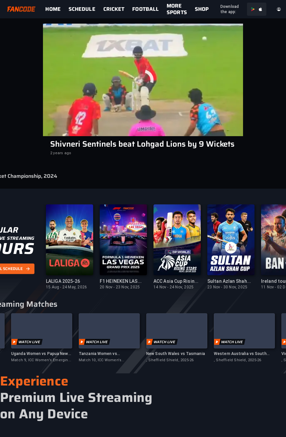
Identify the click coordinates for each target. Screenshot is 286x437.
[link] (56, 9)
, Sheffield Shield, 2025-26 (170, 360)
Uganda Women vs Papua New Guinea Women (39, 353)
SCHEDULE (82, 9)
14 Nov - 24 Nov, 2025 (173, 287)
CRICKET (114, 9)
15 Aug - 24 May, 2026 (66, 287)
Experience (34, 381)
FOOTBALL (145, 9)
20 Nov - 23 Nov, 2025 (120, 287)
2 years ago (60, 153)
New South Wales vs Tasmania (175, 353)
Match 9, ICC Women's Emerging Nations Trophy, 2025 (41, 360)
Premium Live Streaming (76, 398)
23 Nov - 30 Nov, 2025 (227, 287)
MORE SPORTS (177, 9)
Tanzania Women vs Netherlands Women (98, 353)
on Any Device (44, 414)
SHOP (202, 9)
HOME (52, 9)
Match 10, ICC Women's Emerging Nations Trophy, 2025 (107, 360)
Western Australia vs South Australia (240, 353)
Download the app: (229, 9)
